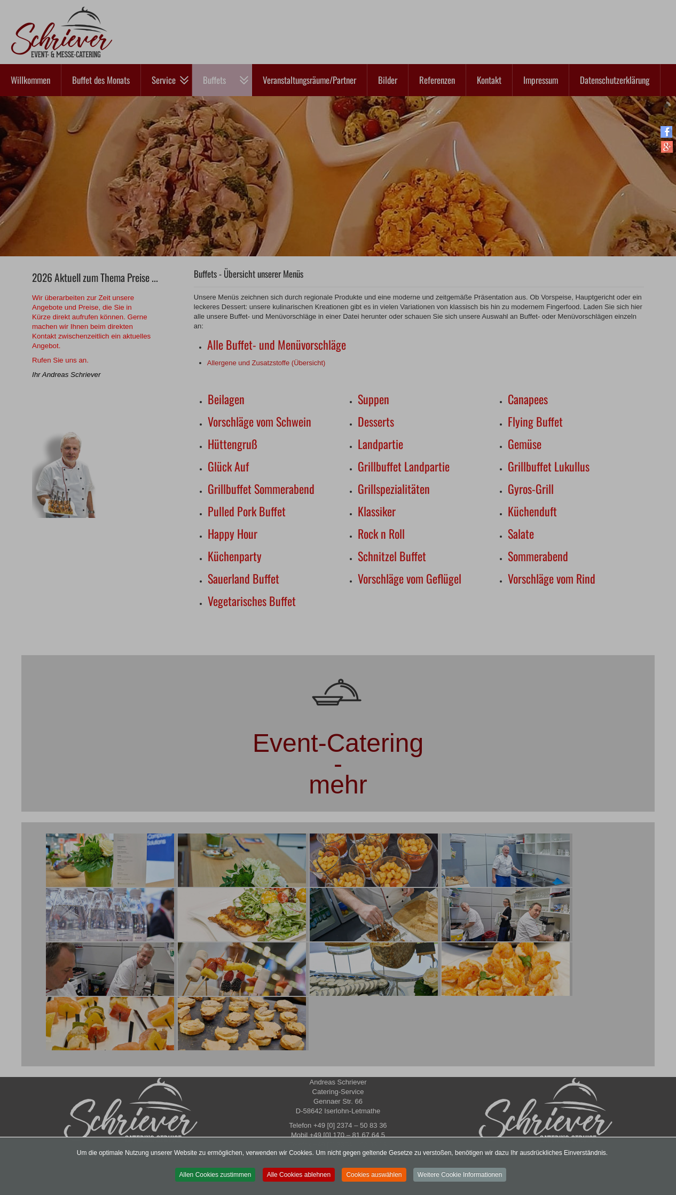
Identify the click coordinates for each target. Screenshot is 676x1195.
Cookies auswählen (374, 1180)
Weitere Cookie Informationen (460, 1180)
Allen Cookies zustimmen (215, 1180)
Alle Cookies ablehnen (299, 1180)
